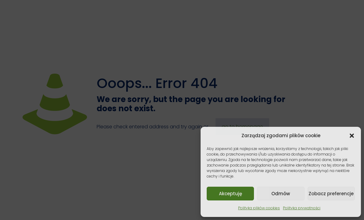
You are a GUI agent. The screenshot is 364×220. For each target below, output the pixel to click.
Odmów (280, 193)
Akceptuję (230, 193)
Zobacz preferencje (331, 193)
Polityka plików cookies (259, 208)
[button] (352, 136)
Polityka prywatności (301, 208)
